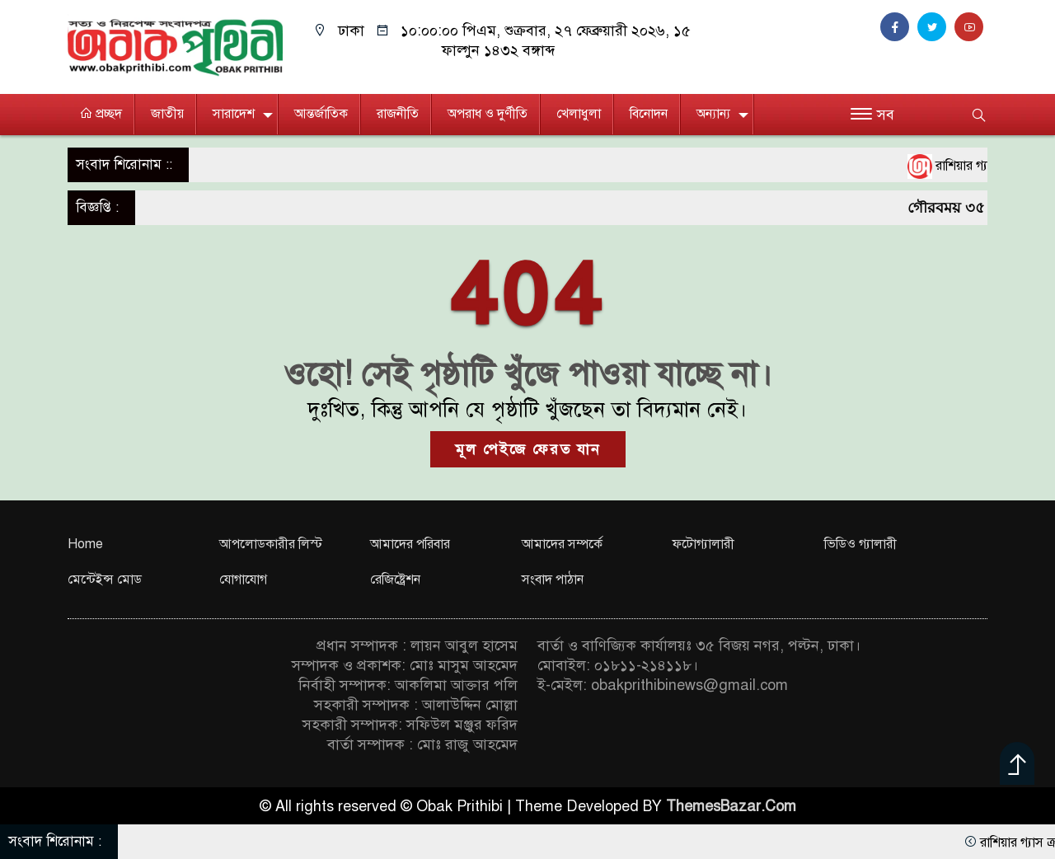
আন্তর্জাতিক (321, 114)
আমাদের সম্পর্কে (562, 544)
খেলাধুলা (578, 114)
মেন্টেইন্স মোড (105, 579)
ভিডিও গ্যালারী (860, 544)
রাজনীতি (398, 114)
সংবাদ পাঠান (553, 579)
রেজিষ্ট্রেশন (395, 579)
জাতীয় (167, 114)
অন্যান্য (713, 114)
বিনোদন (649, 114)
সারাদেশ (234, 114)
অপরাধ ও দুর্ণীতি (488, 114)
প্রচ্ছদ (100, 114)
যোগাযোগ (243, 579)
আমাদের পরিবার (410, 544)
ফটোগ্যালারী (703, 544)
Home (85, 544)
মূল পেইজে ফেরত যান (528, 449)
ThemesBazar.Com (731, 806)
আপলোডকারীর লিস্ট (270, 544)
